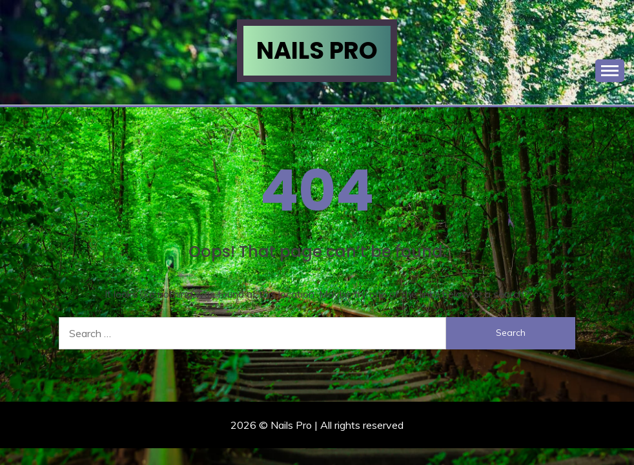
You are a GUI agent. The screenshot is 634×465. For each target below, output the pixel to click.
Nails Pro (317, 50)
